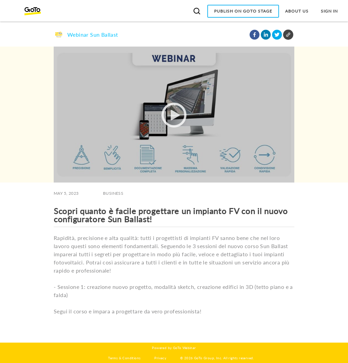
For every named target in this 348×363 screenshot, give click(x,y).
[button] (254, 35)
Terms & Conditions (124, 358)
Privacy (160, 358)
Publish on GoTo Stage (243, 11)
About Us (297, 11)
